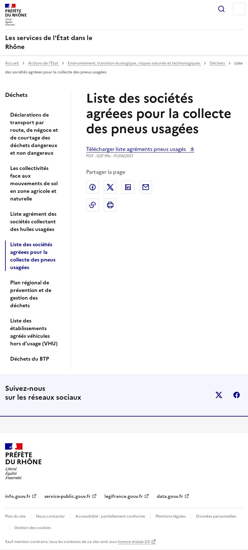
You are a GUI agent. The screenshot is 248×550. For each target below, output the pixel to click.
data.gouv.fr (170, 496)
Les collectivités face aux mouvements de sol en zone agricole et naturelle (34, 183)
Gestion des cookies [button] (32, 528)
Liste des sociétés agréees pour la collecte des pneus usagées (32, 256)
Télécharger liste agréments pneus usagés (136, 149)
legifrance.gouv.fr (124, 496)
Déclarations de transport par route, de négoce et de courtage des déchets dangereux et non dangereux (34, 134)
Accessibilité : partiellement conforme (110, 516)
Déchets (218, 63)
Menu (239, 9)
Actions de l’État (43, 63)
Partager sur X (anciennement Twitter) (110, 187)
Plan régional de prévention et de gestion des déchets (30, 294)
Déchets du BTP (29, 359)
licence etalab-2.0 (134, 542)
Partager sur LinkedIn (128, 187)
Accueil (12, 63)
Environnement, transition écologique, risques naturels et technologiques (134, 63)
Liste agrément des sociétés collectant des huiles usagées (33, 221)
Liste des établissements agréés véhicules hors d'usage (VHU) (34, 332)
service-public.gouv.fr (67, 496)
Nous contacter (50, 516)
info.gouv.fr (17, 496)
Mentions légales (171, 516)
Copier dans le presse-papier (92, 205)
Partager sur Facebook (92, 187)
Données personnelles (216, 516)
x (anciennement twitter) (219, 395)
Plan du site (15, 516)
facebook (236, 395)
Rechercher (221, 9)
